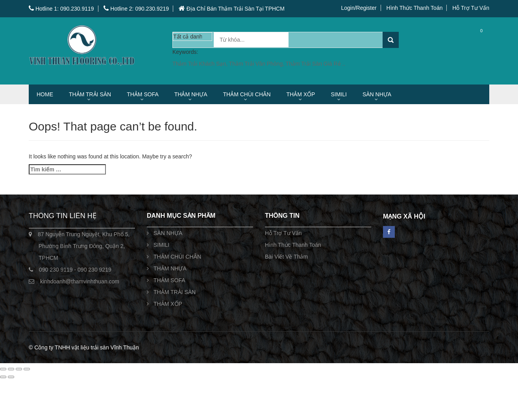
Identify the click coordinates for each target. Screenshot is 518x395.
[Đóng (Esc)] (27, 369)
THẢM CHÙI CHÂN (247, 94)
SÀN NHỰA (377, 94)
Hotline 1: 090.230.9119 (61, 9)
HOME (45, 94)
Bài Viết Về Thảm (286, 257)
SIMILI (338, 94)
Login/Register (358, 8)
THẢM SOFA (143, 94)
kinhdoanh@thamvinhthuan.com (79, 281)
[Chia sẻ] (19, 369)
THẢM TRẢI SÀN (90, 94)
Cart (475, 39)
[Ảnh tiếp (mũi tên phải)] (11, 377)
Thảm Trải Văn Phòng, (257, 64)
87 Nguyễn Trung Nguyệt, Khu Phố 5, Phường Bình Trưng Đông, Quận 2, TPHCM (84, 246)
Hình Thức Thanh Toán (415, 8)
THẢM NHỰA (190, 94)
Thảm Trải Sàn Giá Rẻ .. (316, 64)
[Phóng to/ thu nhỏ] (3, 369)
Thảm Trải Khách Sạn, (200, 64)
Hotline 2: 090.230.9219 (136, 9)
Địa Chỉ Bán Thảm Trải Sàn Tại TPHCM (232, 9)
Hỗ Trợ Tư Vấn (470, 8)
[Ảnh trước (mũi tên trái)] (3, 377)
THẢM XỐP (301, 94)
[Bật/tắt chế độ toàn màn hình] (11, 369)
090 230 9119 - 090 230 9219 (75, 269)
